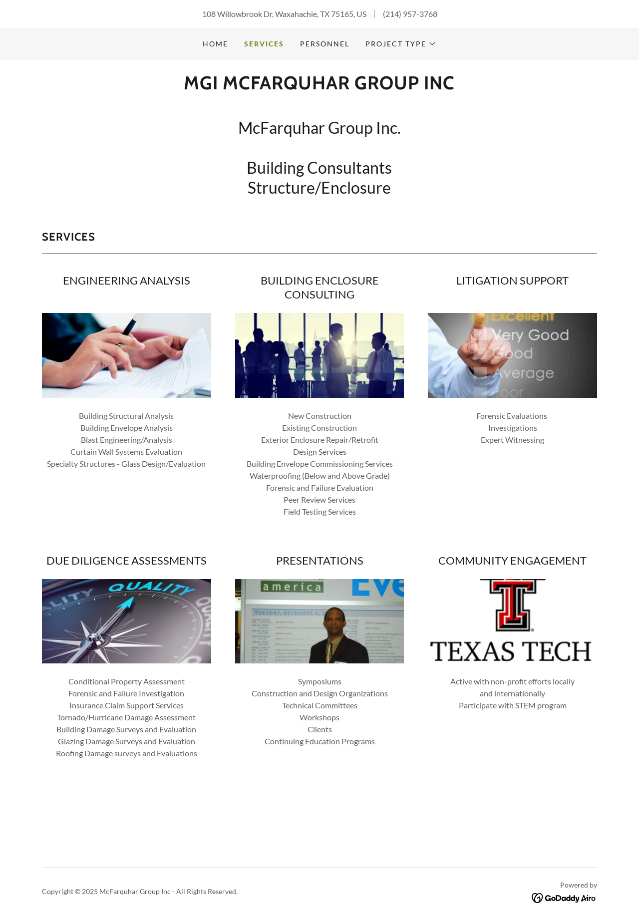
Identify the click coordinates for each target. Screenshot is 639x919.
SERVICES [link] (264, 43)
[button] (400, 44)
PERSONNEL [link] (324, 43)
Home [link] (215, 43)
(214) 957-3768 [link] (410, 13)
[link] (319, 86)
